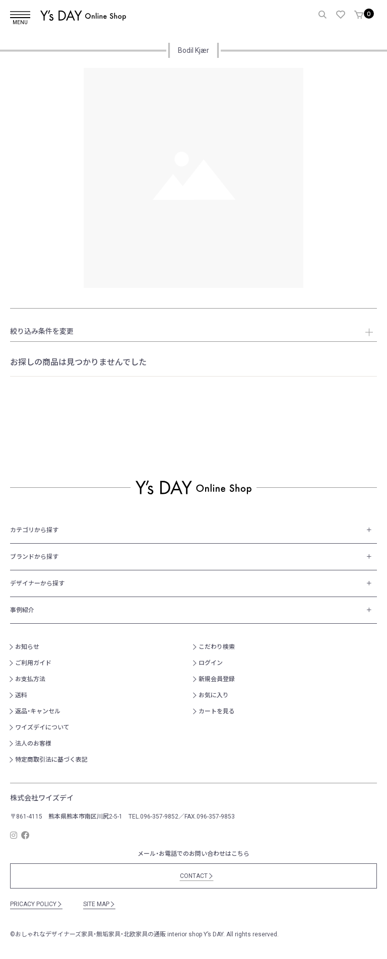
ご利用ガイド (33, 663)
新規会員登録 (217, 679)
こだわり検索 (217, 646)
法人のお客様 (33, 743)
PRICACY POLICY (36, 904)
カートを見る (217, 711)
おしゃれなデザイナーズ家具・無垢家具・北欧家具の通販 (90, 934)
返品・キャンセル (37, 711)
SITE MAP (99, 904)
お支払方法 (30, 679)
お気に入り (214, 695)
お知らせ (27, 646)
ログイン (211, 663)
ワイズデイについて (42, 727)
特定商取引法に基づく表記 (51, 759)
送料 (21, 695)
